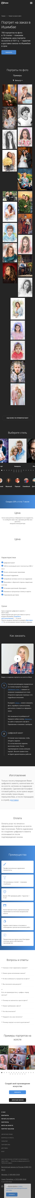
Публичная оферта (6, 1163)
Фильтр (17, 81)
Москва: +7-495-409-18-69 (10, 1175)
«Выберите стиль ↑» (14, 689)
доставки (14, 800)
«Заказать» (28, 719)
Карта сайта (4, 1161)
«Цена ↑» (18, 703)
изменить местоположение (11, 617)
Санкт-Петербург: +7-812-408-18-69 (13, 1179)
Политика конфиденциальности (20, 1161)
